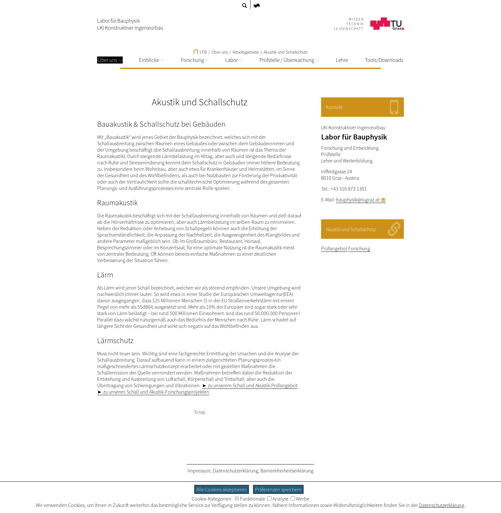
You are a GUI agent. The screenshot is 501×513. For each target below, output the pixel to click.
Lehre (342, 60)
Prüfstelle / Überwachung (289, 60)
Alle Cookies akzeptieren (221, 489)
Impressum (199, 470)
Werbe (300, 498)
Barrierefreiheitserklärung (286, 470)
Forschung (195, 60)
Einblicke (151, 60)
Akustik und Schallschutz (286, 52)
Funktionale (250, 498)
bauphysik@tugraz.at (358, 199)
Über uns (110, 60)
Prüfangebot (334, 248)
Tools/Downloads (384, 60)
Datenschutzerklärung (235, 470)
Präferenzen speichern (278, 489)
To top (199, 412)
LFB (200, 52)
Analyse (278, 498)
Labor (234, 60)
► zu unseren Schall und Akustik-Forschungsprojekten (153, 392)
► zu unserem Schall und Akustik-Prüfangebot (249, 385)
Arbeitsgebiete (246, 52)
